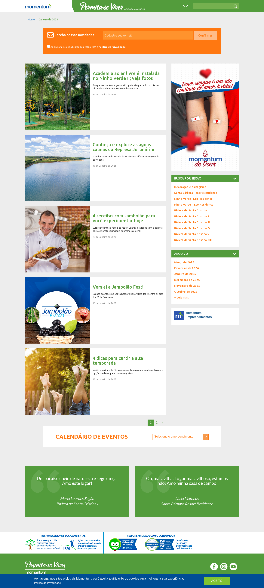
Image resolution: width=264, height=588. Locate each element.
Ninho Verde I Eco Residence (193, 198)
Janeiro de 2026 (185, 273)
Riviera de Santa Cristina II (191, 216)
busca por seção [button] (205, 178)
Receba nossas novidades (74, 35)
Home (31, 19)
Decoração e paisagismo (190, 187)
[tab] (205, 178)
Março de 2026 (184, 262)
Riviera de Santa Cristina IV (192, 228)
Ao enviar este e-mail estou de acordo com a (86, 46)
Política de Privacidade (112, 47)
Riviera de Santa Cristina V (191, 234)
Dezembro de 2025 (187, 279)
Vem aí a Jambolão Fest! (95, 310)
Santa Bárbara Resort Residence (195, 192)
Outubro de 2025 (185, 291)
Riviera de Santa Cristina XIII (193, 240)
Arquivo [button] (205, 253)
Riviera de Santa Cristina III (192, 222)
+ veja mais (181, 297)
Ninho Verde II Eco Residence (193, 204)
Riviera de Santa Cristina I (191, 210)
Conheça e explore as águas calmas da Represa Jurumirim (95, 168)
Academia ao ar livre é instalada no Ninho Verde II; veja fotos (95, 97)
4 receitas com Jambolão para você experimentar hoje (95, 239)
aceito (216, 580)
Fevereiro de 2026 (186, 268)
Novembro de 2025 (187, 285)
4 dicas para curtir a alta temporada (95, 381)
